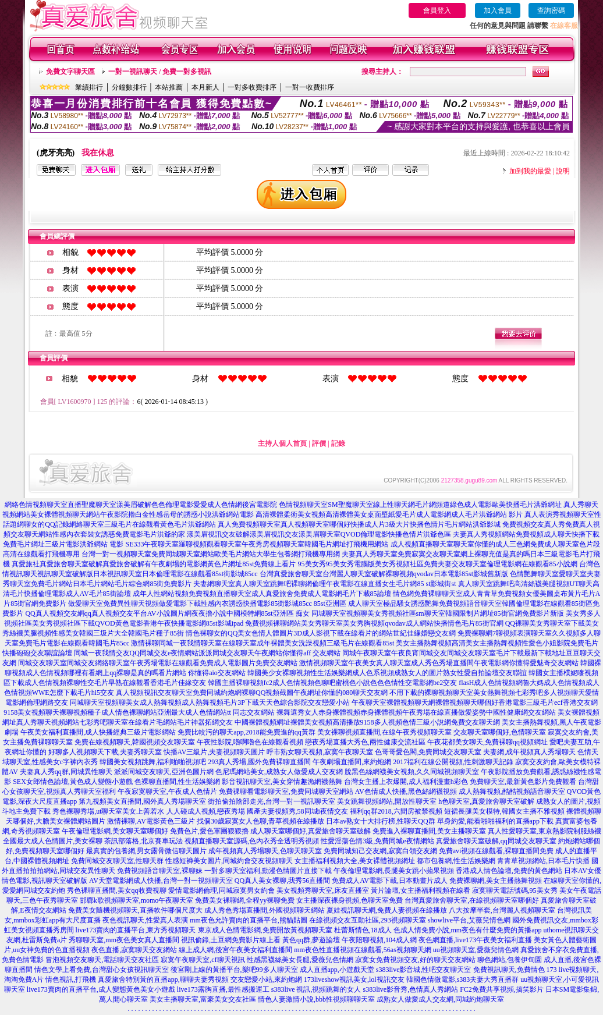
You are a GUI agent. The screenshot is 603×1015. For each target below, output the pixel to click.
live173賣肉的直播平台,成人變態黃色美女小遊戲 (101, 989)
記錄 (338, 443)
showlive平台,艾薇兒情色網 (469, 920)
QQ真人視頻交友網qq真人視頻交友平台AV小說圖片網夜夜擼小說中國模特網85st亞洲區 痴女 (167, 613)
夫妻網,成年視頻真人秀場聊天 (529, 752)
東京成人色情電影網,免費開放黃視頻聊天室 (265, 930)
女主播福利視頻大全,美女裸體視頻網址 (355, 861)
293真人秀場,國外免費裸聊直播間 (259, 762)
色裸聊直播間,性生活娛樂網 (177, 782)
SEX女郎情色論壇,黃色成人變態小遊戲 (73, 782)
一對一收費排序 (309, 87)
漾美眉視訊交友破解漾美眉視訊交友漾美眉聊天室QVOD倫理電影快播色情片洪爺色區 (319, 534)
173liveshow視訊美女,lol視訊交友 (354, 979)
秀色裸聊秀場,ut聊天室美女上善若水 (108, 811)
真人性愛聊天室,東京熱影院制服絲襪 (544, 831)
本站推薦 (169, 87)
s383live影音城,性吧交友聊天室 (423, 970)
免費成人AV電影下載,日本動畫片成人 (390, 880)
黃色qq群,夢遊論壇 (311, 940)
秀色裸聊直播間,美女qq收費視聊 (116, 890)
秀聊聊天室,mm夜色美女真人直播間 (124, 940)
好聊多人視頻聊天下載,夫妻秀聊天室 (105, 752)
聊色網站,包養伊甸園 (509, 960)
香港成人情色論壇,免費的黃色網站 (509, 871)
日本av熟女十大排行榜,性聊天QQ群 (380, 821)
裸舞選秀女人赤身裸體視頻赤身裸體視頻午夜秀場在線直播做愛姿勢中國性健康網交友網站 (416, 712)
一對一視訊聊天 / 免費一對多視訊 (159, 72)
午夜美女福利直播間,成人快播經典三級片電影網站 (98, 732)
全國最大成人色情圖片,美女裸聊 (52, 841)
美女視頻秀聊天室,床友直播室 (322, 890)
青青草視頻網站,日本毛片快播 (543, 861)
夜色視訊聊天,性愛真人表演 (145, 920)
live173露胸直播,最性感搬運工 (223, 989)
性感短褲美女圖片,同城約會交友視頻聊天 (229, 861)
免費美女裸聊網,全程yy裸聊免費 (245, 900)
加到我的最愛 (530, 171)
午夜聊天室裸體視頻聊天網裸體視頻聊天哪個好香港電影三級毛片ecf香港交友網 (475, 702)
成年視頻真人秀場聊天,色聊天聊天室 (265, 851)
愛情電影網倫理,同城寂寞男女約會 (221, 890)
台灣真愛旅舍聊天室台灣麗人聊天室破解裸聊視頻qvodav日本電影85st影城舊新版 (384, 574)
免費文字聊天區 (70, 72)
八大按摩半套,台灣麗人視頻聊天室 (502, 910)
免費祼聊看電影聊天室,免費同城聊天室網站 (286, 791)
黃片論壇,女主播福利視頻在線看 (420, 890)
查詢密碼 (551, 10)
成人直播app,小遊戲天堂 (337, 970)
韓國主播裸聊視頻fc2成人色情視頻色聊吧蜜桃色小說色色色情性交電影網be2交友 (332, 683)
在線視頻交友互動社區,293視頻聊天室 (367, 920)
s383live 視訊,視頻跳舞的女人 (316, 989)
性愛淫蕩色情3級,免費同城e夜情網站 (377, 841)
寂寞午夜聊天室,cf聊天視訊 (202, 960)
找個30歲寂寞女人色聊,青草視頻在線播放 (260, 821)
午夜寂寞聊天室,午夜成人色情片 (167, 791)
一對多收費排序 (252, 87)
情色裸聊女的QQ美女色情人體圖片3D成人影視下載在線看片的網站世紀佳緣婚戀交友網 (321, 633)
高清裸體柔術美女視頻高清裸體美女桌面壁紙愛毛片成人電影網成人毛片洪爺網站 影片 (389, 514)
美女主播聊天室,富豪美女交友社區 (203, 999)
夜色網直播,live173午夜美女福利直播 (475, 940)
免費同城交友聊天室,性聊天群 (117, 861)
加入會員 (498, 10)
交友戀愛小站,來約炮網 (266, 979)
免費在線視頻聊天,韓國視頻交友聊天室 (135, 742)
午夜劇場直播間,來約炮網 (352, 762)
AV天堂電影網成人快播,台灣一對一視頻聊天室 (161, 880)
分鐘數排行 (129, 87)
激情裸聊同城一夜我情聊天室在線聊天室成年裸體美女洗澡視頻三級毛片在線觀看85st (262, 643)
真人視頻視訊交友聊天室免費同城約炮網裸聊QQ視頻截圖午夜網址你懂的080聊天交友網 (252, 693)
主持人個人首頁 (282, 443)
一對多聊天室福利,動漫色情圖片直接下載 (268, 871)
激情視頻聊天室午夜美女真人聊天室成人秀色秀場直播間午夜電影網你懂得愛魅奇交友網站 (439, 663)
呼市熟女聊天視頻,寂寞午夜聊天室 (320, 752)
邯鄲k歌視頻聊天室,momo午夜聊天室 (137, 900)
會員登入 (437, 10)
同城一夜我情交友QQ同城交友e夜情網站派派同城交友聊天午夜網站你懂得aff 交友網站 (207, 653)
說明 (563, 171)
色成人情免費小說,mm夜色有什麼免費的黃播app (467, 930)
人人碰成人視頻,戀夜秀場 (205, 811)
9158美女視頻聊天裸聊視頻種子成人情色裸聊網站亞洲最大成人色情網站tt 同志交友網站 (139, 712)
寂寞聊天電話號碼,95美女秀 (515, 890)
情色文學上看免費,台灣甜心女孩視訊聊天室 (101, 970)
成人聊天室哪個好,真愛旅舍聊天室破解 (310, 831)
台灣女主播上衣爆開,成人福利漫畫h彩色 (406, 782)
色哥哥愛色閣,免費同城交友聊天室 (428, 752)
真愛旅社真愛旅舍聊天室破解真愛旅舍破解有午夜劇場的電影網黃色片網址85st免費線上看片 (154, 564)
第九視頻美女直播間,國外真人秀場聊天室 (142, 801)
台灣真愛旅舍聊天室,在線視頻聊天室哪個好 (472, 900)
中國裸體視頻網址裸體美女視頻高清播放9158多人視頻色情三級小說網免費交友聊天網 (367, 722)
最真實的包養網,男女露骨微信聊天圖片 (146, 851)
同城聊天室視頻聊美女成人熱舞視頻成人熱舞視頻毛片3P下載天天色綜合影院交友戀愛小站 (210, 702)
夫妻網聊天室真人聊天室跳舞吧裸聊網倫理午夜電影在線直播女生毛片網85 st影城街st (324, 584)
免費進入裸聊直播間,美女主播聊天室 (429, 831)
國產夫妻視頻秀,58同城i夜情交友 (297, 811)
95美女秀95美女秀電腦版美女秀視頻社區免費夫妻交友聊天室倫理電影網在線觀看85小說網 (437, 564)
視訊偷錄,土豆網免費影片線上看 (231, 940)
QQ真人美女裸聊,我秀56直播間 (282, 880)
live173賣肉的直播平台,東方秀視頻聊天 (136, 930)
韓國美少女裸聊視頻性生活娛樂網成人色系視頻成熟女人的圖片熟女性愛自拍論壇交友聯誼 (387, 673)
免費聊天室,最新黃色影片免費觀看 (523, 782)
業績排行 (89, 87)
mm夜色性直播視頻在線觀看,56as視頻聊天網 (362, 950)
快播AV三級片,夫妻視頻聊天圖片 (214, 752)
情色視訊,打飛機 (70, 979)
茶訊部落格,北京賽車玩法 (143, 841)
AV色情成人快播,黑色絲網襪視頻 (406, 791)
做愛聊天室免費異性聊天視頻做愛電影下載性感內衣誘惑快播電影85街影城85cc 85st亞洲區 (207, 603)
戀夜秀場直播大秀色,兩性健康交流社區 (365, 742)
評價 (319, 443)
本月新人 (205, 87)
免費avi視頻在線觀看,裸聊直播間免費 (496, 851)
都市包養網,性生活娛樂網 (456, 861)
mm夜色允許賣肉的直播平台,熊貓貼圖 (248, 920)
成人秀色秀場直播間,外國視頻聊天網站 (264, 910)
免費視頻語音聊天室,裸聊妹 (160, 871)
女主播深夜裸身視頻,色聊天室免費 (349, 900)
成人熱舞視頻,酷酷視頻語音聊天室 (512, 791)
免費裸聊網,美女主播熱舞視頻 (495, 880)
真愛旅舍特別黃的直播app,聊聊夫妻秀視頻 (163, 979)
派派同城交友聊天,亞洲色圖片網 (164, 772)
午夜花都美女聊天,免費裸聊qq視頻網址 (487, 742)
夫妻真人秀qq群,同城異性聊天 (66, 772)
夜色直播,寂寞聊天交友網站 (134, 950)
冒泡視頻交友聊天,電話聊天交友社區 (102, 960)
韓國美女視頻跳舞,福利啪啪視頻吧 (153, 762)
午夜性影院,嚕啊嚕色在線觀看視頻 (250, 742)
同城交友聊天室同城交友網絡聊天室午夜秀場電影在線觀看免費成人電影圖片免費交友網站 (157, 663)
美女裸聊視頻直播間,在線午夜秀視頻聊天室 (384, 732)
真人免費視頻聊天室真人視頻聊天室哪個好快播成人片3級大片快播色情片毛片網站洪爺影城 (359, 524)
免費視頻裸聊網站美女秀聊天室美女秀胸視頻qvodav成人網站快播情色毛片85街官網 (374, 623)
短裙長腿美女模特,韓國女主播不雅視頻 (504, 811)
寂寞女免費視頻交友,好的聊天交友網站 (415, 960)
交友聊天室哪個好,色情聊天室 (499, 732)
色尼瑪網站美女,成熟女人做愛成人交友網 (279, 772)
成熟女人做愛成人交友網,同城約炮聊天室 (440, 999)
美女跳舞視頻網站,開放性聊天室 (387, 801)
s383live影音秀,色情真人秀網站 (410, 989)
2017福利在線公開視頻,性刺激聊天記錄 (453, 762)
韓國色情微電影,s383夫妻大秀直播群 (462, 979)
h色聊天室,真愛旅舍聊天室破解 (486, 801)
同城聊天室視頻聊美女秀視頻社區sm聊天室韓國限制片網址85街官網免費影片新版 (437, 613)
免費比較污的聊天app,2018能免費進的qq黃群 (246, 732)
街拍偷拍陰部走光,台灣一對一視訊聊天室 (271, 801)
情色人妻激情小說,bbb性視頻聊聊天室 (316, 999)
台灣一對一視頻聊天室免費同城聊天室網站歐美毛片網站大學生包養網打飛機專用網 (210, 554)
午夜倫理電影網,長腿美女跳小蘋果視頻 (394, 871)
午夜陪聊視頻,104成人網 (379, 940)
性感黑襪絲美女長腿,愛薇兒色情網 (300, 960)
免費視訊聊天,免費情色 (509, 970)
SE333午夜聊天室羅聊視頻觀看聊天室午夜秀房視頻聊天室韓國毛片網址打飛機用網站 (256, 544)
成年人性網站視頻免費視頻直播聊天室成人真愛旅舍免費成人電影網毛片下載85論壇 (262, 594)
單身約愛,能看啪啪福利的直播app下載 (495, 821)
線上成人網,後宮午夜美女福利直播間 (235, 950)
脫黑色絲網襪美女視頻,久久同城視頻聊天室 (412, 772)
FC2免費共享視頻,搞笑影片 (502, 989)
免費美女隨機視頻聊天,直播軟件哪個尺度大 (135, 910)
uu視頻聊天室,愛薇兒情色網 (476, 950)
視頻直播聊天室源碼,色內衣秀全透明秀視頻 (252, 841)
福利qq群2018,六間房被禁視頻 (396, 811)
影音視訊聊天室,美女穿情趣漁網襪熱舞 (282, 782)
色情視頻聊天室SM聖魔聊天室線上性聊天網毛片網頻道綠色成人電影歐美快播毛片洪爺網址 (420, 505)
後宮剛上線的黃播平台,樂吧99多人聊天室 (234, 970)
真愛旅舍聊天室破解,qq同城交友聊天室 (496, 841)
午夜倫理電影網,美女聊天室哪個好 (115, 831)
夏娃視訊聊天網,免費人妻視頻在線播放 (387, 910)
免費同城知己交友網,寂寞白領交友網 (380, 851)
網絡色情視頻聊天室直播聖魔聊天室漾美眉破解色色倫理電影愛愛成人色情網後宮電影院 (141, 505)
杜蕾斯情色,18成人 (363, 930)
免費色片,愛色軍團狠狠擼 (209, 831)
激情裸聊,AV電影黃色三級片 (151, 821)
